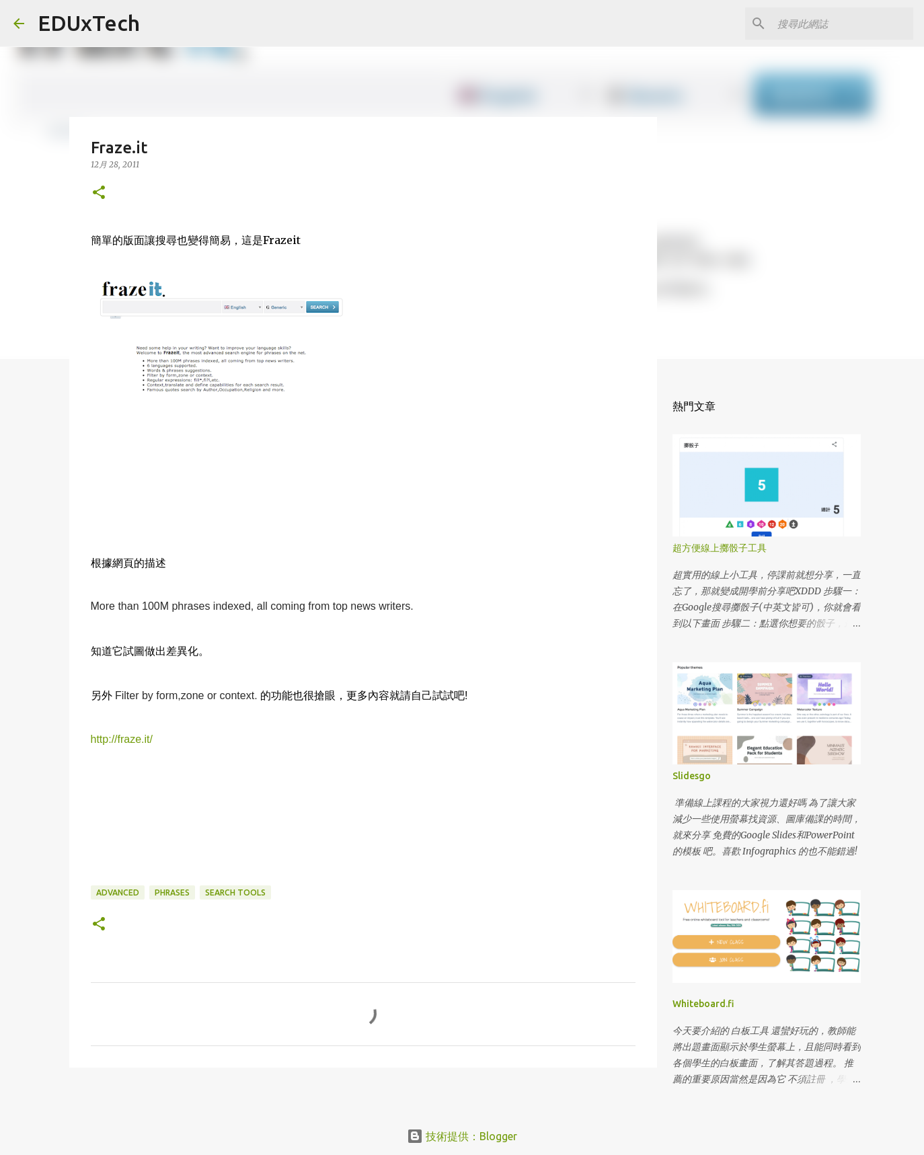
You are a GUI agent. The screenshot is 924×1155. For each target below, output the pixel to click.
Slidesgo (691, 775)
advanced (117, 892)
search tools (235, 892)
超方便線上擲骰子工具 (719, 548)
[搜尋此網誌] (842, 23)
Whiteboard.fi (703, 1003)
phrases (172, 892)
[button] (99, 193)
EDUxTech (89, 23)
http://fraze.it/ (122, 739)
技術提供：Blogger (462, 1136)
